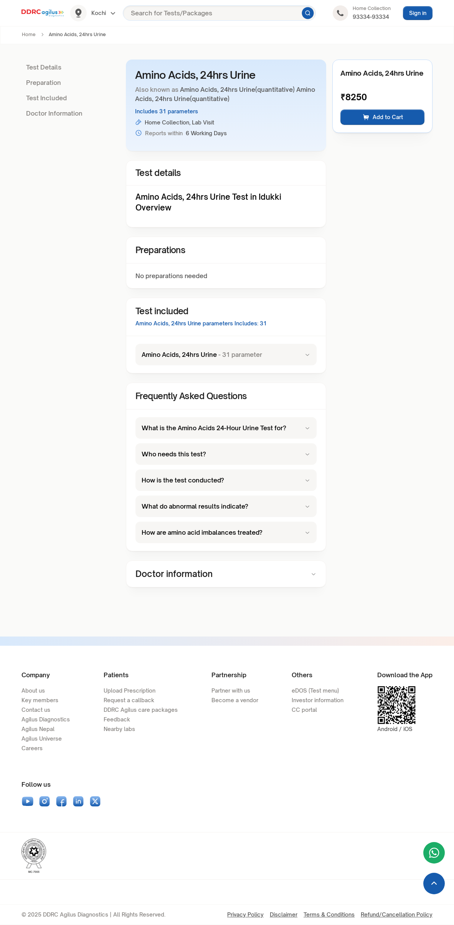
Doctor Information (54, 113)
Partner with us (230, 690)
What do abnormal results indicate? (226, 506)
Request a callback (129, 700)
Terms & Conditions (329, 914)
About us (33, 690)
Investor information (317, 700)
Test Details (43, 67)
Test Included (46, 98)
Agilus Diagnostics (45, 719)
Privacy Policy (245, 914)
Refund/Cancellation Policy (397, 914)
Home (29, 34)
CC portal (304, 709)
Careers (32, 748)
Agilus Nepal (37, 729)
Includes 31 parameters (166, 111)
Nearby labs (119, 729)
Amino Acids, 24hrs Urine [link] (77, 34)
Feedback (117, 719)
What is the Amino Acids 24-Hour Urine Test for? (226, 428)
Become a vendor (234, 700)
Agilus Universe (41, 738)
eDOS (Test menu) (315, 690)
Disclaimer (283, 914)
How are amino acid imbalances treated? (226, 532)
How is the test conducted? (226, 480)
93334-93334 (371, 16)
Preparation (43, 82)
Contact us (35, 709)
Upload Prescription (129, 690)
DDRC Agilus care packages (141, 709)
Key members (39, 700)
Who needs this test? (226, 454)
